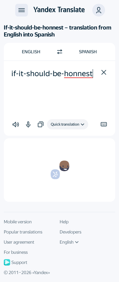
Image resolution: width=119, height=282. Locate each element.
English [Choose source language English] (31, 51)
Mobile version (18, 221)
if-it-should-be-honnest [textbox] (52, 73)
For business (16, 252)
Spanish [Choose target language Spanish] (88, 51)
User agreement (19, 242)
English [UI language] (69, 242)
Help (64, 221)
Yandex (41, 272)
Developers (70, 231)
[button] (98, 10)
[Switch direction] (60, 52)
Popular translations (23, 231)
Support (15, 262)
